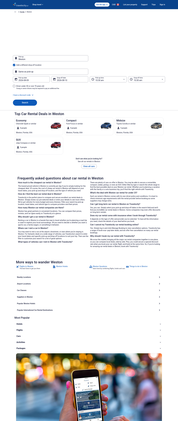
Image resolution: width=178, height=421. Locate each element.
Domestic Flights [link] (58, 379)
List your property (130, 5)
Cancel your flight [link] (137, 375)
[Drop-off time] (146, 67)
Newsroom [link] (16, 387)
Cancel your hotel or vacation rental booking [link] (146, 379)
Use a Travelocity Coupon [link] (139, 387)
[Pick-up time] (108, 67)
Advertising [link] (17, 399)
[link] (34, 255)
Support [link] (133, 371)
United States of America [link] (54, 12)
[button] (89, 82)
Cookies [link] (94, 375)
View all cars (89, 154)
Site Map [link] (16, 395)
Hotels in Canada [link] (58, 371)
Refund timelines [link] (136, 383)
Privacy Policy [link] (96, 371)
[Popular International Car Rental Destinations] (138, 272)
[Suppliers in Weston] (39, 272)
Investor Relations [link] (19, 391)
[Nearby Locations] (39, 265)
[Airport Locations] (89, 265)
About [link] (15, 371)
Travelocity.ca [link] (17, 12)
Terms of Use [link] (96, 379)
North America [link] (39, 12)
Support (144, 5)
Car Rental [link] (27, 12)
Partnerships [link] (17, 383)
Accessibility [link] (96, 387)
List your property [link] (19, 379)
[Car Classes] (138, 265)
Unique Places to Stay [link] (59, 387)
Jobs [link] (14, 375)
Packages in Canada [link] (59, 383)
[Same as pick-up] (127, 60)
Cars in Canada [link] (57, 375)
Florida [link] (67, 12)
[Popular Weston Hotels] (89, 272)
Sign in (162, 5)
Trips (154, 5)
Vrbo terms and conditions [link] (100, 383)
